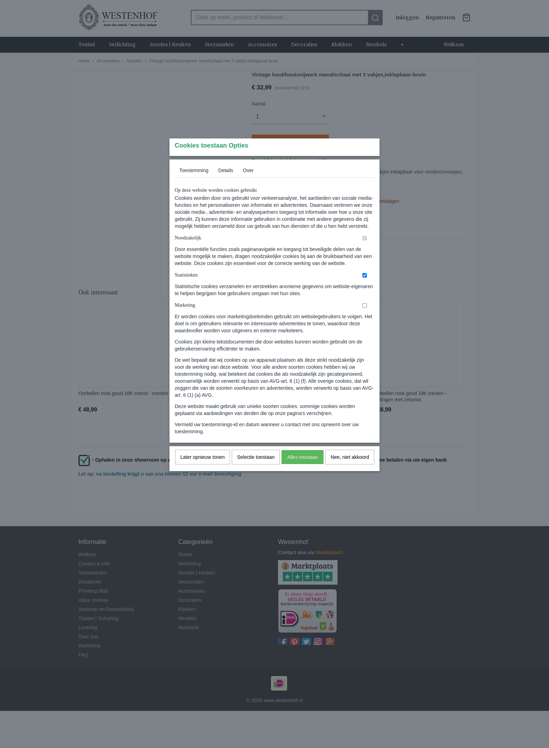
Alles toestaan (302, 471)
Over (248, 184)
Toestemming (193, 184)
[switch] (364, 252)
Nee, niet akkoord (350, 471)
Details (225, 184)
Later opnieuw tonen (202, 471)
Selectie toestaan (255, 471)
